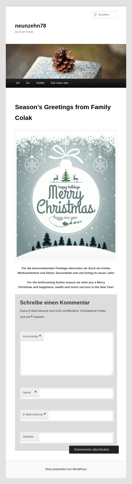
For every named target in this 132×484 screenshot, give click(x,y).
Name (30, 392)
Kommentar (32, 336)
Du (28, 83)
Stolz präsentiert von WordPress (66, 469)
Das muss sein (59, 83)
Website (28, 436)
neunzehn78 (30, 26)
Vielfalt (40, 83)
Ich (18, 83)
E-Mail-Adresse (34, 414)
